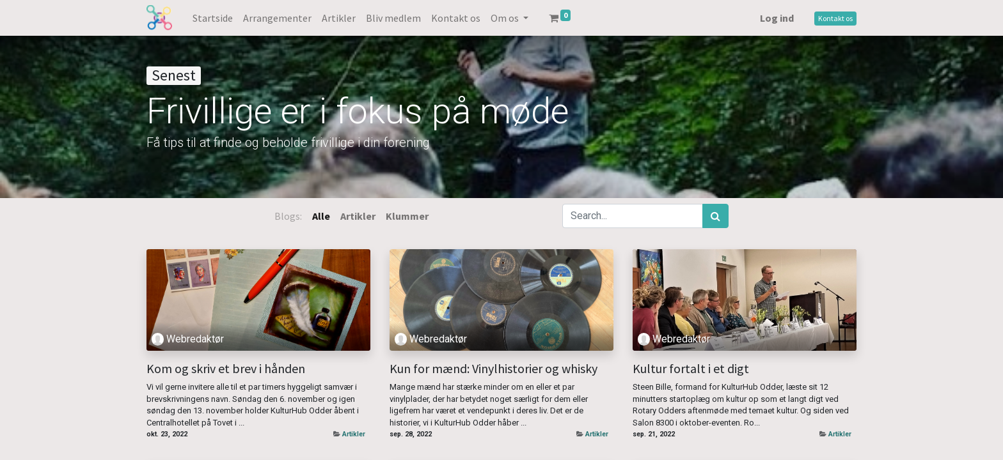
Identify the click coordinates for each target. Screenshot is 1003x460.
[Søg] (715, 216)
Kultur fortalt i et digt (691, 368)
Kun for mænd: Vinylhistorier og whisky (493, 368)
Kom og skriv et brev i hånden (225, 368)
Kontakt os (835, 18)
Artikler (353, 434)
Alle (321, 216)
